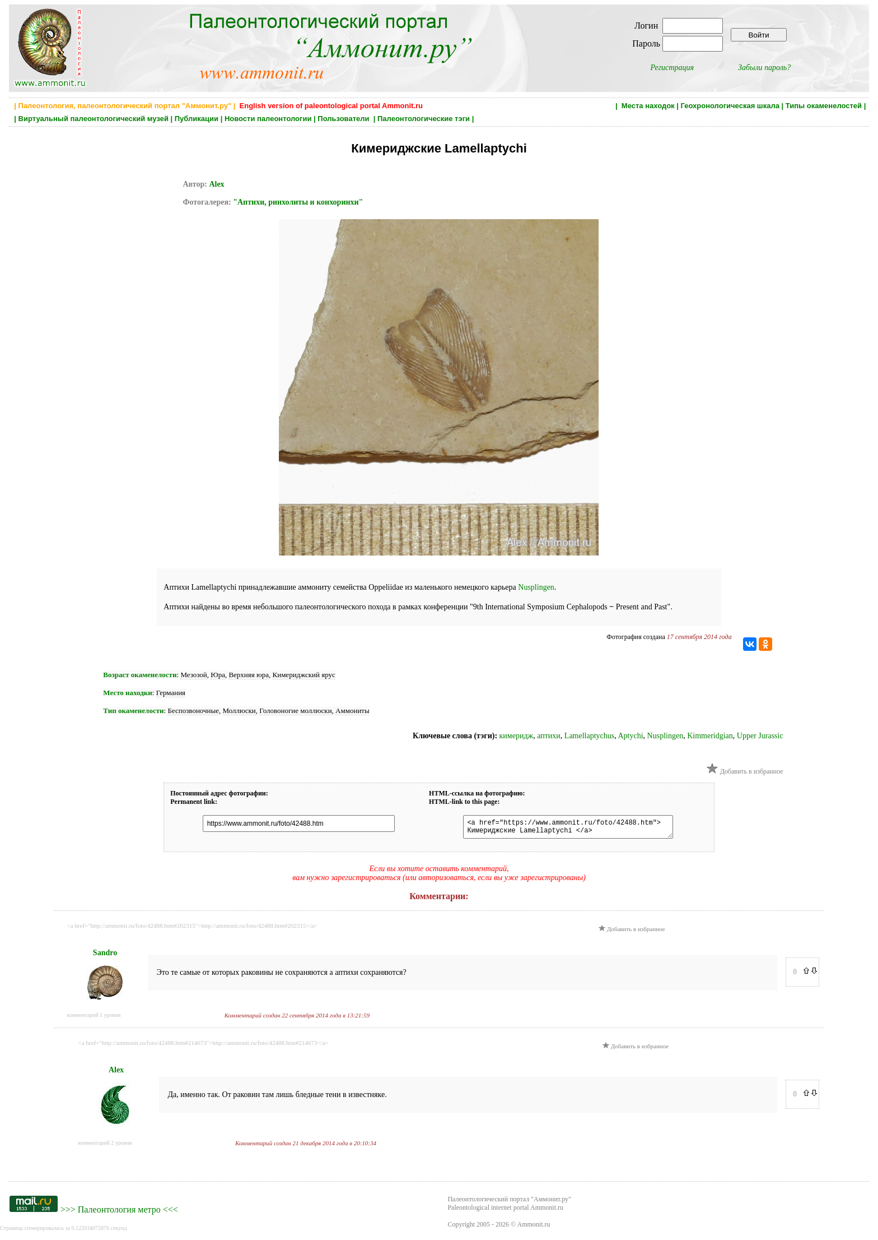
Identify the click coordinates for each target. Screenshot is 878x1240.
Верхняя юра (248, 674)
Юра (218, 674)
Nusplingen (536, 587)
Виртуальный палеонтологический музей (93, 118)
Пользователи (344, 118)
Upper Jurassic (760, 736)
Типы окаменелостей (824, 105)
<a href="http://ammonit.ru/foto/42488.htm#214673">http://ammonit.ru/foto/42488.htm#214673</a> (203, 1046)
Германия (170, 692)
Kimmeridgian (710, 736)
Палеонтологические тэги (423, 118)
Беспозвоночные (193, 710)
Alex (216, 184)
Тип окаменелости (133, 710)
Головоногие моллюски (295, 710)
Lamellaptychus (589, 736)
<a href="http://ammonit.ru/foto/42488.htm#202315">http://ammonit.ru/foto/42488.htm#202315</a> (192, 929)
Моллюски (239, 710)
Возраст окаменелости (139, 674)
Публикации (196, 118)
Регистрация (672, 67)
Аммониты (352, 710)
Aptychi (630, 736)
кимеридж (516, 736)
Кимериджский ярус (304, 674)
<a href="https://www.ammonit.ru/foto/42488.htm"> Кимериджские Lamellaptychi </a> (562, 828)
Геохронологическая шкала (729, 105)
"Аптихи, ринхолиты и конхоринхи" (298, 202)
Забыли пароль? (764, 67)
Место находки (127, 692)
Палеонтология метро (119, 1213)
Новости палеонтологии (268, 118)
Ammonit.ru (533, 1228)
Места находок (648, 105)
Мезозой (193, 674)
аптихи (549, 736)
